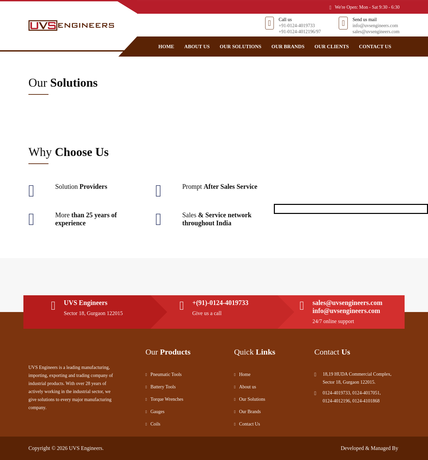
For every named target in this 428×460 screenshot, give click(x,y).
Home (166, 46)
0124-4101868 (366, 400)
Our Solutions (240, 46)
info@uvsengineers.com (375, 25)
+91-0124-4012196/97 (300, 31)
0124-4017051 (366, 392)
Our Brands (288, 46)
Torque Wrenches (166, 399)
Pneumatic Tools (166, 374)
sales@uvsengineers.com (376, 31)
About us (197, 46)
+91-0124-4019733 (297, 25)
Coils (155, 424)
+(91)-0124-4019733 (220, 302)
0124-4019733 (336, 392)
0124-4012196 (336, 400)
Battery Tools (163, 386)
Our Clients (331, 46)
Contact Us (375, 46)
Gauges (157, 411)
